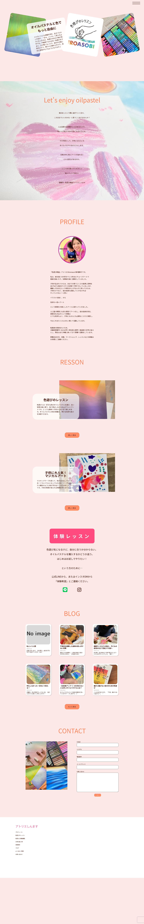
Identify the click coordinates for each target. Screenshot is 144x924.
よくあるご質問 (20, 905)
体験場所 (18, 896)
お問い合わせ (20, 909)
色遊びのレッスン (21, 883)
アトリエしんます (30, 872)
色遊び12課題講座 (21, 887)
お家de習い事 (20, 891)
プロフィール (20, 878)
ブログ (17, 900)
